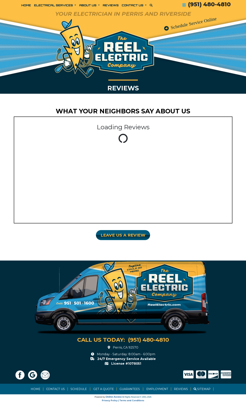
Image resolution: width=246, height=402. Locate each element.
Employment (157, 389)
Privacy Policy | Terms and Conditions (123, 400)
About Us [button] (88, 5)
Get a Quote (103, 389)
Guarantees (130, 389)
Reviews (111, 5)
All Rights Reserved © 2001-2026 (136, 397)
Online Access (114, 397)
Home (26, 5)
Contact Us (55, 389)
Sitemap (204, 389)
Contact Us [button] (133, 5)
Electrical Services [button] (54, 5)
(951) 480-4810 (209, 4)
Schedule (79, 389)
